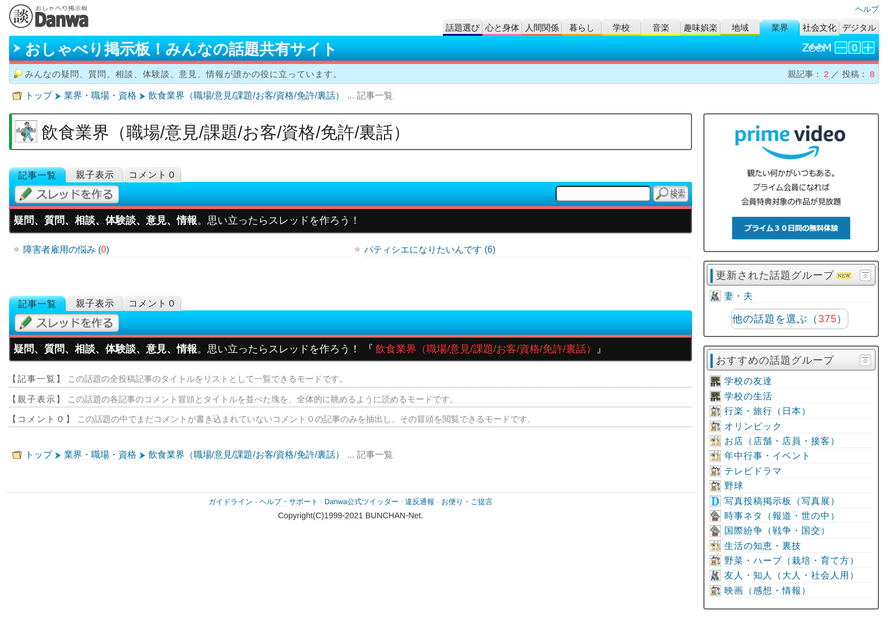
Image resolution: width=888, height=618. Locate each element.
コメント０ (153, 175)
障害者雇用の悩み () (66, 249)
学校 (621, 27)
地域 (740, 27)
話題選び (463, 27)
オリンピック (753, 426)
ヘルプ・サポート (288, 501)
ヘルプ (867, 9)
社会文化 (819, 27)
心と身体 (502, 27)
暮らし (582, 27)
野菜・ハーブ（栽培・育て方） (791, 560)
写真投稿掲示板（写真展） (782, 501)
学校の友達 (748, 381)
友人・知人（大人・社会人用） (791, 575)
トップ (38, 95)
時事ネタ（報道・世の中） (782, 516)
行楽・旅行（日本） (767, 411)
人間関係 (542, 27)
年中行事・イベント (767, 456)
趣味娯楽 (701, 27)
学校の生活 (748, 396)
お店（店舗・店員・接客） (782, 441)
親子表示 (95, 175)
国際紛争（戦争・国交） (777, 530)
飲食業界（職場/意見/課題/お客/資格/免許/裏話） (246, 95)
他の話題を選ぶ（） (789, 319)
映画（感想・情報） (767, 590)
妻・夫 (738, 296)
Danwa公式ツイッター (362, 501)
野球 (734, 486)
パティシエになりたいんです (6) (430, 249)
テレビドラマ (753, 471)
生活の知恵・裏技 (762, 546)
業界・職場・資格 (100, 95)
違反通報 (419, 501)
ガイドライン (230, 501)
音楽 (660, 27)
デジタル (859, 27)
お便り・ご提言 (467, 501)
